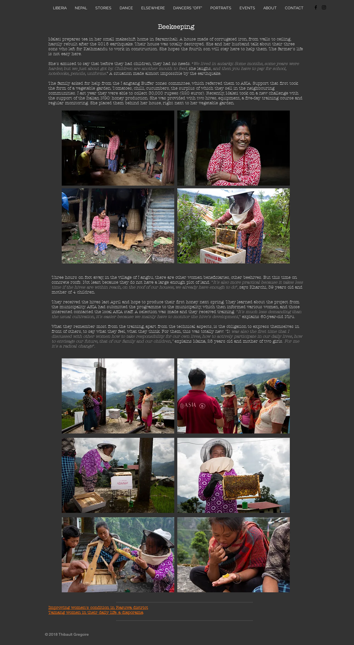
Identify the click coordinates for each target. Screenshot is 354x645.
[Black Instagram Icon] (324, 7)
